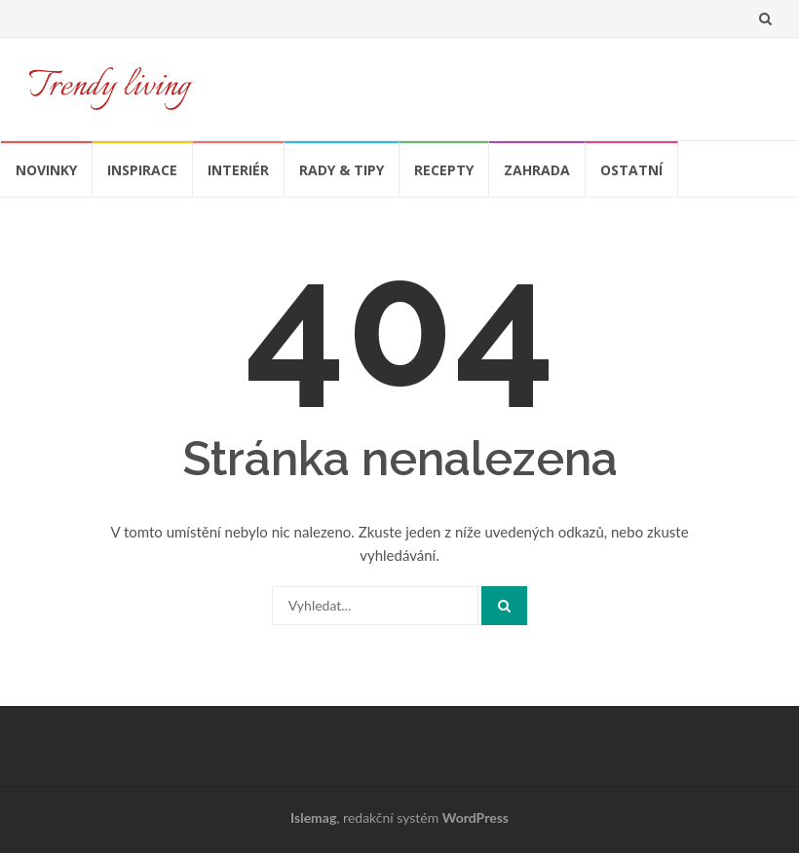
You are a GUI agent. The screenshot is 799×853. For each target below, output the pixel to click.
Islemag (313, 817)
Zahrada (537, 170)
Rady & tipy (341, 170)
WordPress (475, 817)
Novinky (46, 170)
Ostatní (631, 170)
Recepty (444, 170)
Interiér (238, 170)
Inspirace (142, 170)
